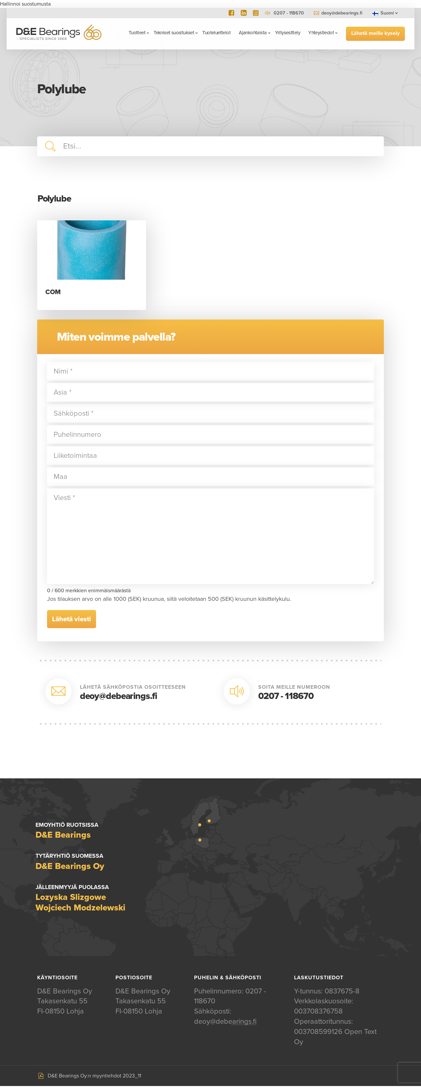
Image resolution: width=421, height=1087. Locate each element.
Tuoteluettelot (216, 33)
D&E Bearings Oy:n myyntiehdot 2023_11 (94, 1076)
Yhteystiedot (320, 33)
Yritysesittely (286, 33)
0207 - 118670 (285, 696)
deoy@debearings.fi (341, 13)
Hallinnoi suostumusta (25, 4)
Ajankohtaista (251, 33)
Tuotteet (136, 33)
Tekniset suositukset (173, 33)
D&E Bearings (60, 33)
